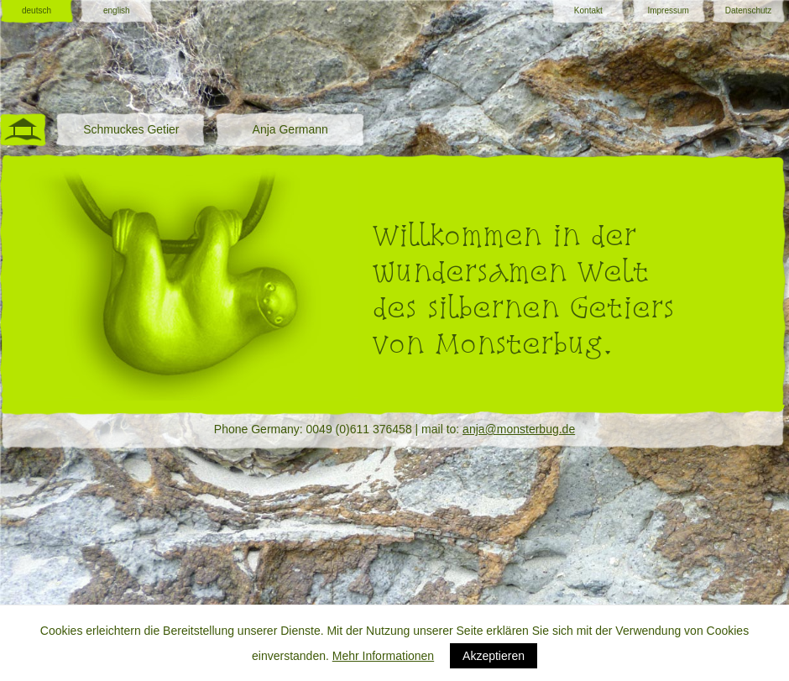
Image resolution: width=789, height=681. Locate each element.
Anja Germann (290, 129)
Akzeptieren (493, 656)
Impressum (667, 10)
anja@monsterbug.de (518, 429)
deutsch (36, 10)
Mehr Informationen (383, 656)
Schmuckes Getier (131, 129)
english (116, 10)
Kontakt (588, 10)
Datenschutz (748, 10)
